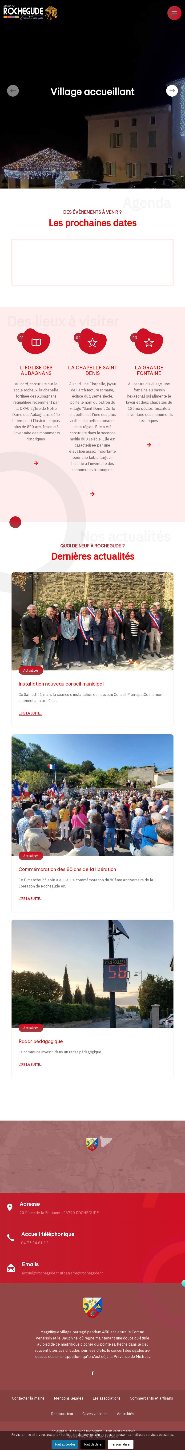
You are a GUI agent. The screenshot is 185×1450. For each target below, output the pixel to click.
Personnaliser (121, 1444)
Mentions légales (68, 1398)
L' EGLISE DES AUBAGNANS (36, 370)
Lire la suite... (30, 713)
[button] (174, 13)
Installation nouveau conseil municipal (61, 684)
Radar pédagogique (41, 1041)
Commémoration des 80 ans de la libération (67, 869)
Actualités (31, 670)
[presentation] (13, 91)
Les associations (107, 1398)
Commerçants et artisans (151, 1398)
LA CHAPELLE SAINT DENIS (92, 370)
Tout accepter (64, 1444)
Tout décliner (93, 1444)
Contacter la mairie (28, 1398)
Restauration (62, 1413)
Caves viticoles (95, 1413)
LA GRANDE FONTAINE (149, 370)
